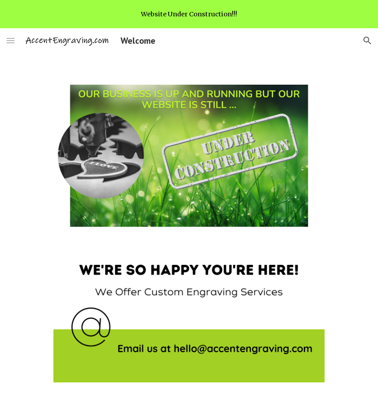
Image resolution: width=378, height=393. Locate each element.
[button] (10, 40)
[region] (189, 14)
